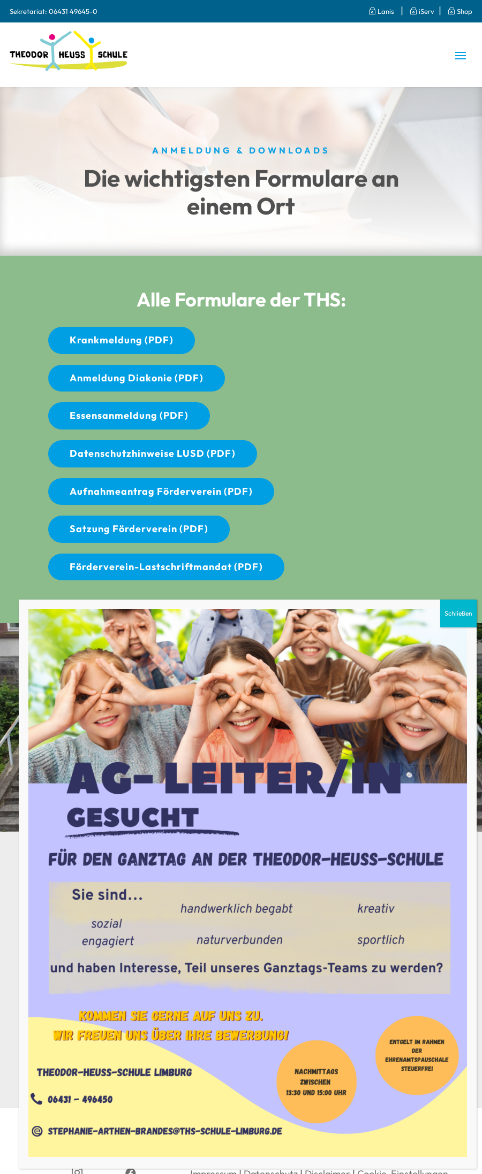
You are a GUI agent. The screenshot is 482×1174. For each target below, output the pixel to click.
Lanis (377, 11)
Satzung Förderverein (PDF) (139, 529)
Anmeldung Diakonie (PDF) (137, 378)
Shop (460, 11)
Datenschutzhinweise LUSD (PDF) (153, 453)
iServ (422, 11)
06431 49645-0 (73, 11)
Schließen (458, 613)
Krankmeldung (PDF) (122, 340)
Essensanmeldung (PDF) (129, 415)
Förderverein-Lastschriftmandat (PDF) (166, 567)
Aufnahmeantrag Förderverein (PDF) (161, 491)
